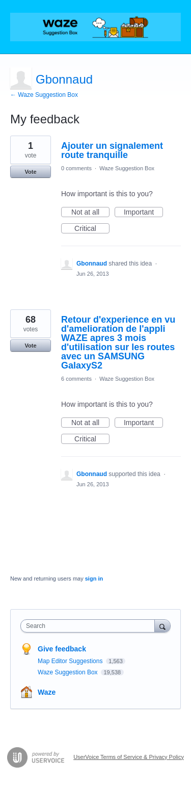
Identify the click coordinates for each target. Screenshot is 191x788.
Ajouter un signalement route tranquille (112, 150)
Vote (30, 172)
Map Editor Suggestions (71, 661)
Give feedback (62, 649)
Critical (92, 228)
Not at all (90, 212)
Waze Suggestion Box (126, 168)
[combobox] (89, 625)
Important (143, 212)
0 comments (76, 168)
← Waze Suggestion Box (44, 94)
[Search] (162, 625)
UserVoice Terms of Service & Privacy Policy (128, 757)
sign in (94, 578)
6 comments (76, 379)
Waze (47, 692)
